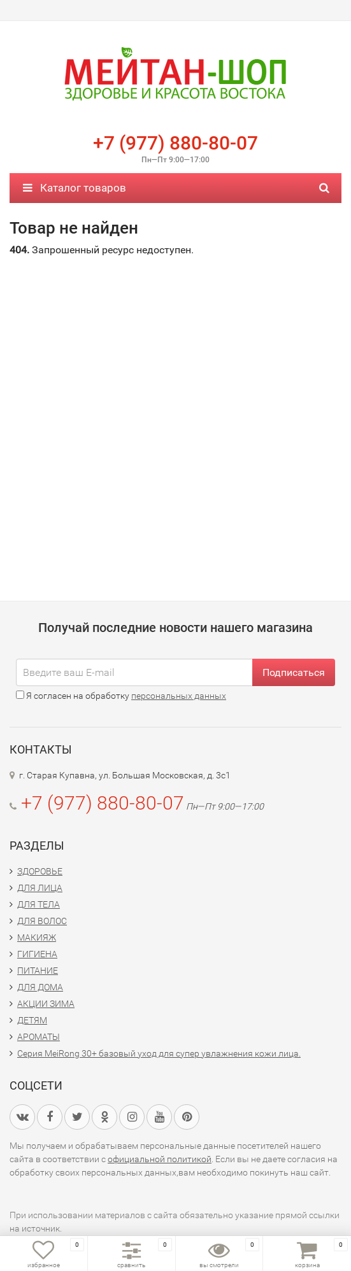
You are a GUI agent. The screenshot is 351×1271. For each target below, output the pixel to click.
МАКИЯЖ (36, 937)
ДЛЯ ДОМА (40, 987)
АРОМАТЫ (38, 1037)
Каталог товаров (74, 187)
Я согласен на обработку (121, 696)
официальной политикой (159, 1159)
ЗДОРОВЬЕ (39, 871)
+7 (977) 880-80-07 (175, 143)
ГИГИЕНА (37, 954)
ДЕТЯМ (32, 1020)
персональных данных (178, 696)
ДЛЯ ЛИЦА (39, 888)
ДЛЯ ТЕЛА (38, 904)
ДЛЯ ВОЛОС (42, 921)
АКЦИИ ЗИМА (46, 1004)
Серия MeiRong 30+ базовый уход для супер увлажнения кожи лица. (159, 1053)
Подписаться (293, 672)
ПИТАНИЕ (37, 971)
